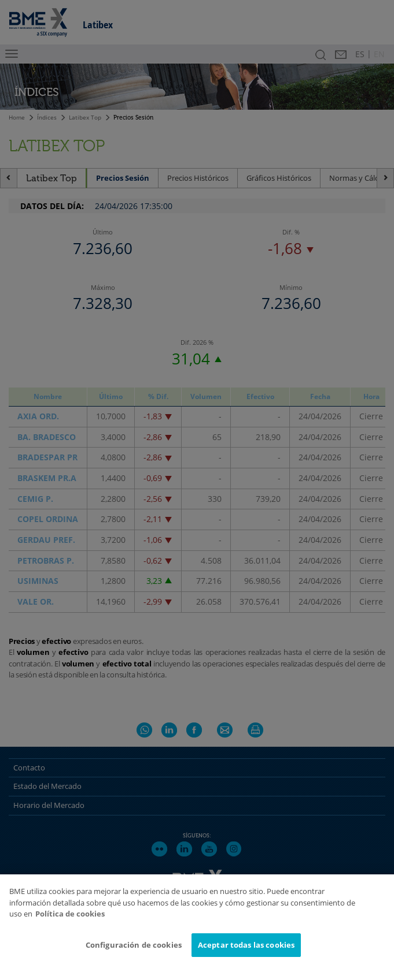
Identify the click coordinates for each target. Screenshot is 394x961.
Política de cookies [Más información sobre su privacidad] (70, 922)
